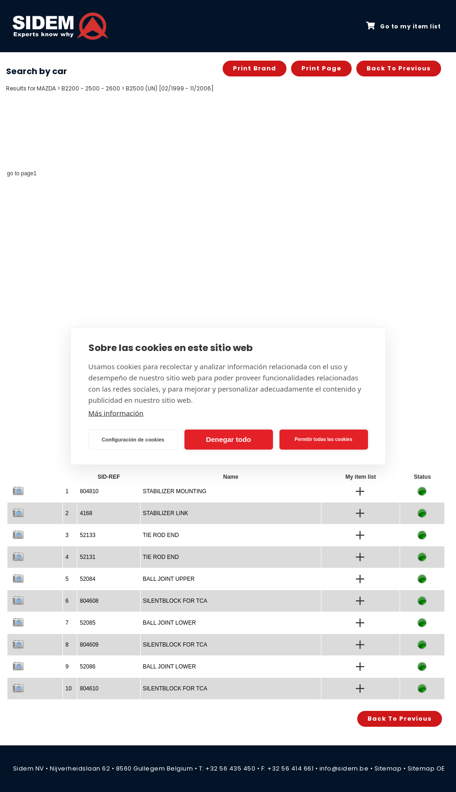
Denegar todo (228, 439)
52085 (87, 623)
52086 (87, 666)
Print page (321, 68)
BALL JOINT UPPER (169, 579)
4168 (86, 513)
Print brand (254, 68)
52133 (87, 535)
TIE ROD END (161, 535)
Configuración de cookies (133, 439)
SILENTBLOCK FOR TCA (175, 601)
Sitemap (388, 768)
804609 (89, 644)
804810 (89, 491)
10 (68, 688)
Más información (116, 412)
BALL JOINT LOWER (169, 623)
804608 (89, 601)
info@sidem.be (344, 768)
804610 (89, 688)
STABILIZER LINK (166, 513)
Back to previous (399, 68)
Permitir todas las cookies (324, 439)
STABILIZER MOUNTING (174, 491)
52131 (87, 557)
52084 (87, 579)
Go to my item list (403, 26)
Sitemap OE (426, 768)
